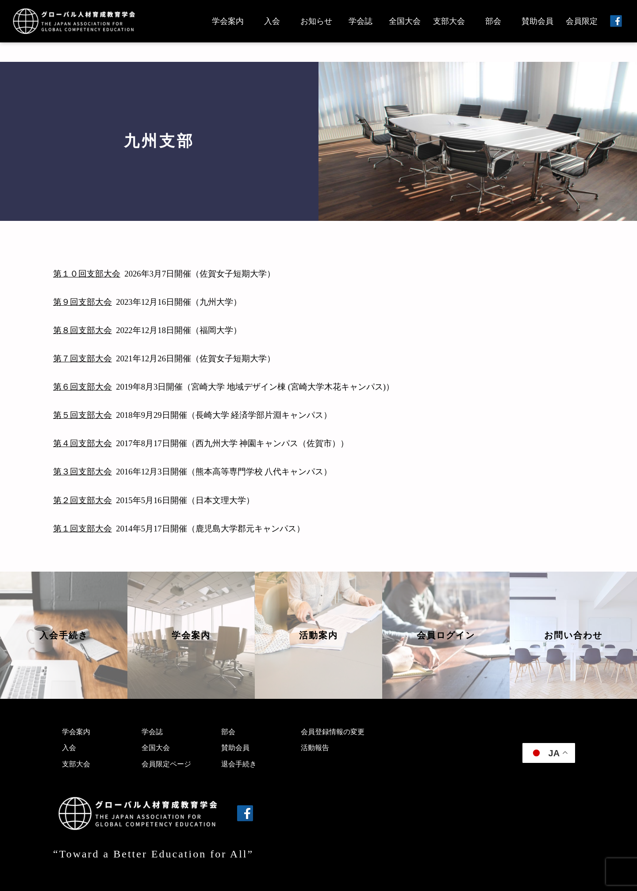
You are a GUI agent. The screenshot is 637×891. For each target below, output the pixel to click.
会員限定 (582, 21)
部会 (493, 21)
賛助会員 (537, 21)
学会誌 (360, 21)
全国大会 (405, 21)
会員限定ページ (166, 764)
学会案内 (228, 21)
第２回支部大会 (82, 500)
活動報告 (315, 747)
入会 (272, 21)
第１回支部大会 (82, 528)
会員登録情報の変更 (333, 732)
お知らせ (316, 21)
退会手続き (239, 764)
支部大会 (449, 21)
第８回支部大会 (82, 330)
